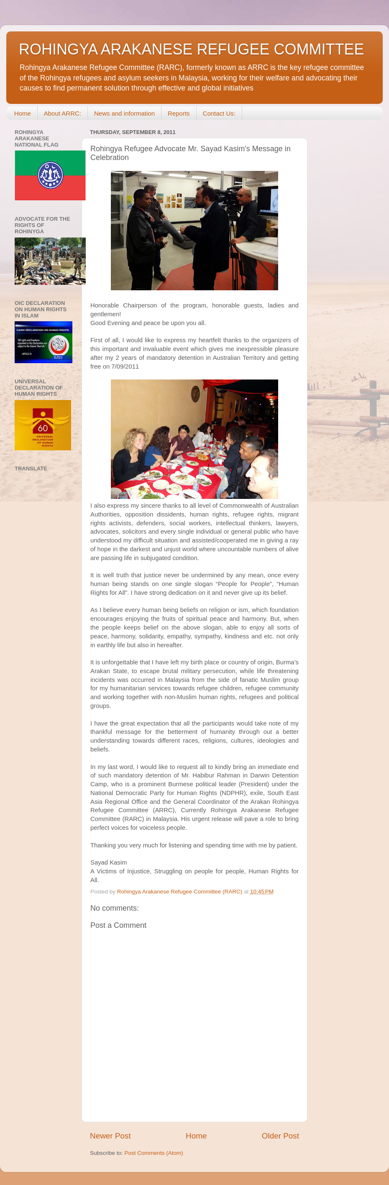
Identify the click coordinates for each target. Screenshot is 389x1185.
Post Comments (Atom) (154, 1153)
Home (22, 113)
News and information (124, 113)
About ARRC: (62, 113)
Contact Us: (219, 113)
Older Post (280, 1135)
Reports (179, 113)
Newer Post (110, 1135)
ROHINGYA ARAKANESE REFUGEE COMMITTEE (191, 49)
